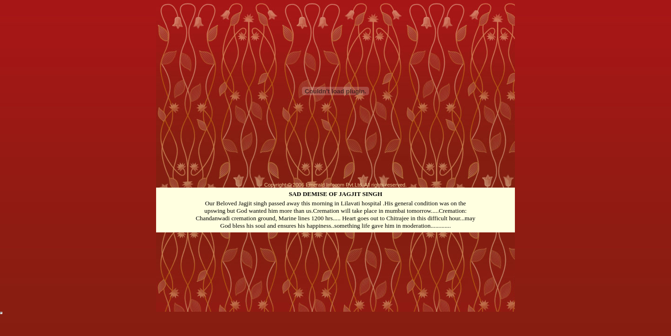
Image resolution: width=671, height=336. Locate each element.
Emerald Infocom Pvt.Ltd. (334, 185)
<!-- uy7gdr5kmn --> (1, 313)
